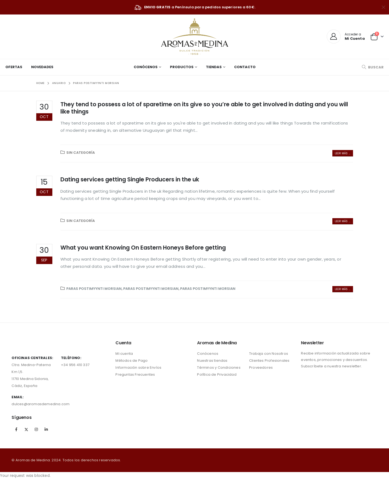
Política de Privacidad (216, 374)
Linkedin (46, 429)
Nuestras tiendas (212, 360)
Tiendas (214, 67)
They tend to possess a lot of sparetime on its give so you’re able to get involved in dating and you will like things (204, 107)
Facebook (16, 429)
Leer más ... (342, 153)
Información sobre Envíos (138, 367)
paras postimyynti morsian (94, 288)
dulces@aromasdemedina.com (41, 404)
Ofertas (13, 67)
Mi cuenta (124, 353)
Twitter (26, 429)
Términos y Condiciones (218, 367)
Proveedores (261, 367)
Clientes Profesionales (269, 360)
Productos (182, 67)
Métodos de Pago (131, 360)
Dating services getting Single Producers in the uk (129, 179)
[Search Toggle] (373, 67)
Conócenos (146, 67)
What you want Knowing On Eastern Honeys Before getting (143, 247)
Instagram (36, 429)
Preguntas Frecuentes (135, 374)
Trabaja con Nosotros (268, 353)
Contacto (245, 67)
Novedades (42, 67)
